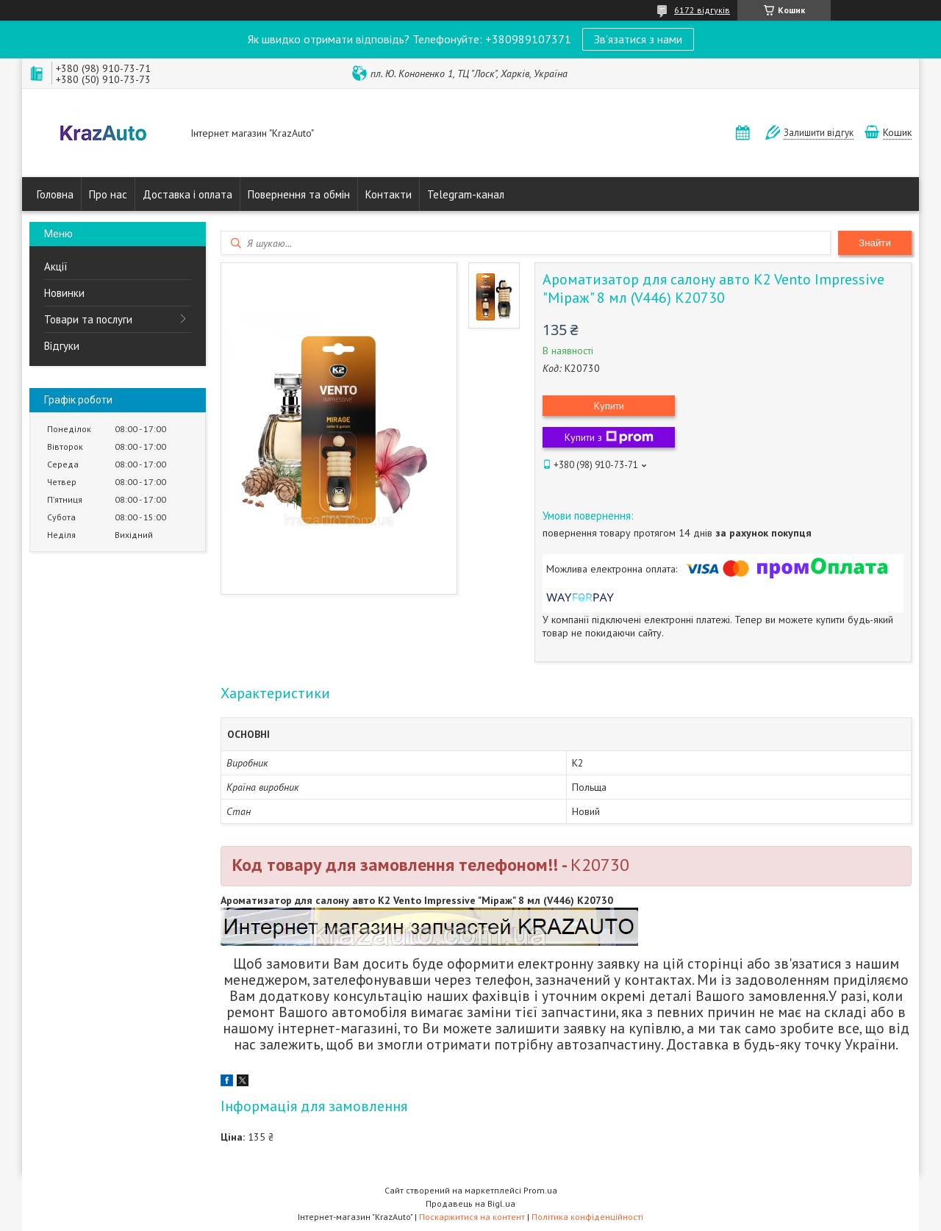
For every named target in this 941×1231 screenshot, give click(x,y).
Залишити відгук (819, 132)
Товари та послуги (88, 319)
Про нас (108, 194)
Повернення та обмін (299, 194)
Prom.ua (540, 1190)
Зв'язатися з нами (638, 39)
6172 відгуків (702, 9)
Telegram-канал (465, 194)
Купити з (609, 437)
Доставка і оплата (187, 194)
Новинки (64, 293)
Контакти (388, 194)
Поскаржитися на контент (472, 1216)
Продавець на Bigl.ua (470, 1203)
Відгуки (61, 346)
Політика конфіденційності (587, 1216)
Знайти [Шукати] (875, 242)
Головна (55, 194)
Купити (609, 405)
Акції (56, 266)
